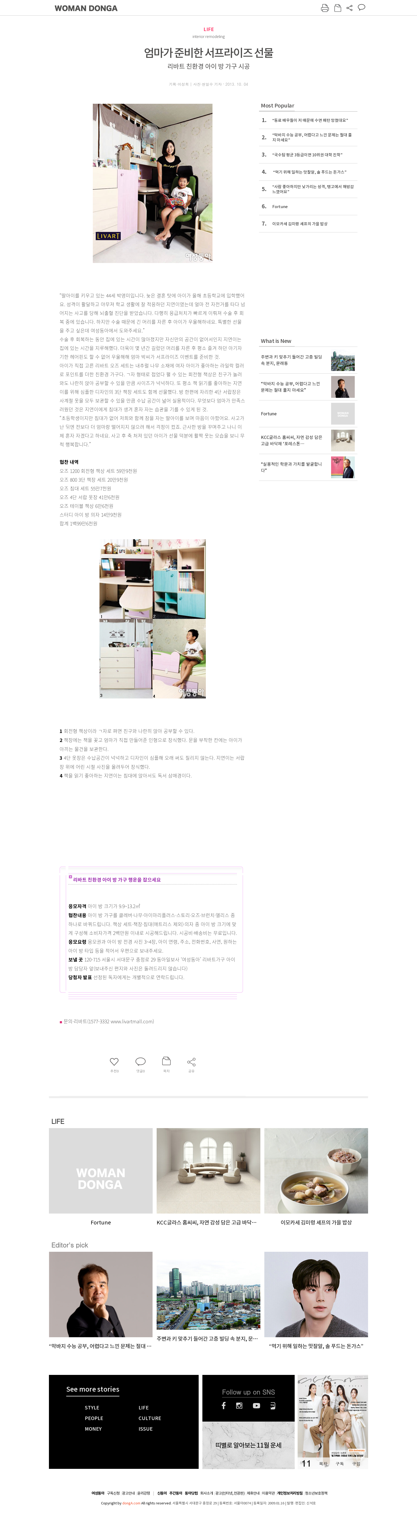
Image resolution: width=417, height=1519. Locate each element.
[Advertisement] (139, 822)
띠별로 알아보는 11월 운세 (248, 1445)
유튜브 (256, 1405)
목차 (323, 1464)
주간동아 (175, 1493)
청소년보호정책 (316, 1493)
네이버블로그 (273, 1405)
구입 (356, 1464)
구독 (339, 1464)
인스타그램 (239, 1405)
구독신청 (113, 1493)
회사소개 (206, 1493)
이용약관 (268, 1493)
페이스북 (224, 1405)
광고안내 (128, 1493)
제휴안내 (253, 1493)
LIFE (208, 29)
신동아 (162, 1493)
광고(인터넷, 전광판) (229, 1493)
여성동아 (97, 1493)
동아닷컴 (191, 1493)
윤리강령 (143, 1493)
